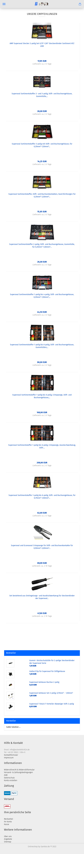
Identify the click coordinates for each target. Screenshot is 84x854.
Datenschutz (9, 778)
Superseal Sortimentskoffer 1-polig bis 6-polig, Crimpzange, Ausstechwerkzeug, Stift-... (42, 446)
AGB (5, 775)
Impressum (9, 758)
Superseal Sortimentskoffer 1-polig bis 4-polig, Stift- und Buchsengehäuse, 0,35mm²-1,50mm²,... (42, 295)
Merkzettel (8, 819)
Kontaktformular (11, 755)
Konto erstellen (10, 780)
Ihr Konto (8, 822)
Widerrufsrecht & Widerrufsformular (19, 770)
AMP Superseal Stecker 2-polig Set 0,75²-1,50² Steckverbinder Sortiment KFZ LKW (42, 44)
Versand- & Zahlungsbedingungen (18, 772)
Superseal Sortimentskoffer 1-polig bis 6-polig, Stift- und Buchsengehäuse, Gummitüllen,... (42, 346)
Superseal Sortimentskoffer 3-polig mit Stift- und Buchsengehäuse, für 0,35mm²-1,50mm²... (42, 145)
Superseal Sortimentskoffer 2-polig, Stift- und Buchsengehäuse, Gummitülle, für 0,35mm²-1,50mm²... (42, 245)
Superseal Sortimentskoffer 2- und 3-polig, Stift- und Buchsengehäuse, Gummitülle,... (42, 95)
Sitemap (7, 842)
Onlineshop (33, 846)
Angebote (8, 839)
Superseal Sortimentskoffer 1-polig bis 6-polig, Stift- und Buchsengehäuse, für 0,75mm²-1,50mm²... (42, 496)
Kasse (6, 824)
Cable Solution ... (13, 727)
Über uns (8, 836)
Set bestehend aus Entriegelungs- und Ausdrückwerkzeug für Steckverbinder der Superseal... (42, 597)
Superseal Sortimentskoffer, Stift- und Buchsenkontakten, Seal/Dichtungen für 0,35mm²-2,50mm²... (42, 195)
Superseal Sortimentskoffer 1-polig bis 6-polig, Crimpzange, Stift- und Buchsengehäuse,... (42, 396)
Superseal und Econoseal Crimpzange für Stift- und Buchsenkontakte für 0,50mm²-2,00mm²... (42, 546)
